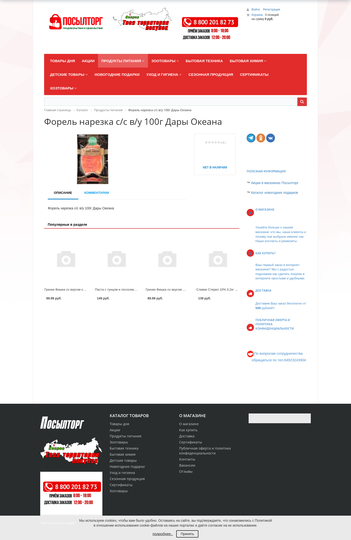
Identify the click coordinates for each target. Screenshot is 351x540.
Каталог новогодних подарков (274, 193)
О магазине (189, 424)
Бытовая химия (123, 454)
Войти (256, 9)
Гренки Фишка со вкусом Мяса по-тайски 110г (179, 289)
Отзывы (186, 471)
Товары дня (119, 424)
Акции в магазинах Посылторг (275, 183)
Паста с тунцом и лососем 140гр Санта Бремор (130, 289)
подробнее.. (163, 534)
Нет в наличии (215, 167)
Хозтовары (119, 491)
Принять (187, 534)
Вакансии (187, 465)
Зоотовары (119, 442)
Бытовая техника (124, 448)
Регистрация (271, 9)
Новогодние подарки (127, 466)
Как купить (188, 430)
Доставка (187, 436)
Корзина (257, 15)
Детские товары (123, 460)
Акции (115, 430)
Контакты (187, 459)
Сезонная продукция (127, 478)
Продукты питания (125, 436)
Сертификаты (190, 442)
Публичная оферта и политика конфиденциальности (205, 450)
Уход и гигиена (122, 472)
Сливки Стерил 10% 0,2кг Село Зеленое (225, 289)
